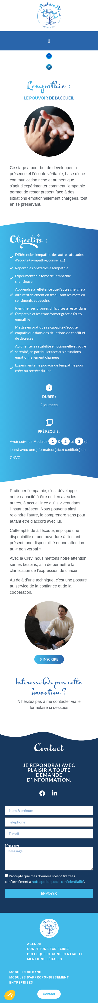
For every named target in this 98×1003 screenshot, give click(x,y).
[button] (49, 41)
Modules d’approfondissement (39, 977)
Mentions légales (44, 959)
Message (12, 845)
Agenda (34, 944)
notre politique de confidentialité (58, 881)
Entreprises (21, 982)
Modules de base (25, 972)
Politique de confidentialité (55, 954)
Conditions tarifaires (48, 949)
